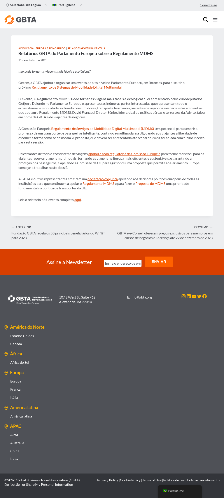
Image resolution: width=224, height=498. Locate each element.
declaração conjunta (103, 179)
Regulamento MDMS (98, 183)
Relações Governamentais (86, 48)
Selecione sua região (23, 5)
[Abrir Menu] (215, 20)
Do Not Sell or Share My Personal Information (38, 483)
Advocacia (26, 48)
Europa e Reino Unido (51, 48)
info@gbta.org (141, 296)
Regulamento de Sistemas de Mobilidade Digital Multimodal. (77, 87)
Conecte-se (208, 5)
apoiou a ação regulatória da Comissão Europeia (124, 154)
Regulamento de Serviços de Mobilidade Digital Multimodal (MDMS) (102, 128)
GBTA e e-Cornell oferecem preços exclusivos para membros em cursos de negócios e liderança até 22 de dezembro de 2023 (164, 232)
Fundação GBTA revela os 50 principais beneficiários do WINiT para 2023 (59, 232)
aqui (77, 199)
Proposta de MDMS (150, 183)
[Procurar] (205, 19)
